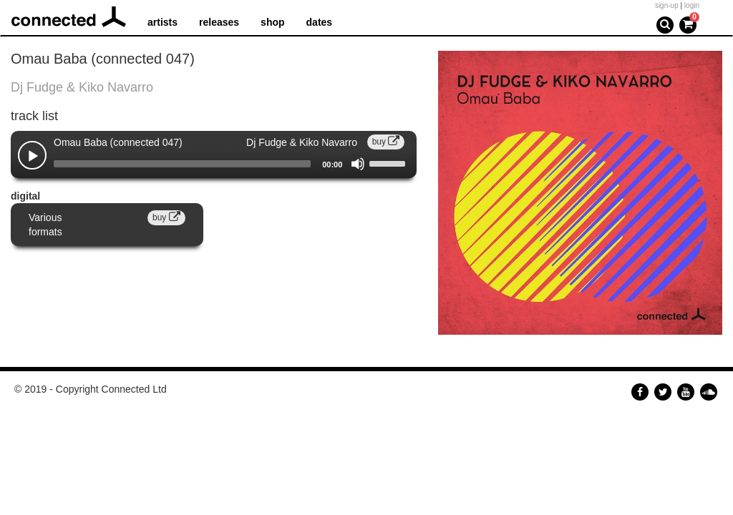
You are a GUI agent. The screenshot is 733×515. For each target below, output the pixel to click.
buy (386, 142)
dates (319, 22)
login (691, 5)
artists (162, 22)
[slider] (182, 163)
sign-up (667, 5)
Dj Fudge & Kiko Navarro (82, 87)
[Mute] (358, 164)
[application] (214, 163)
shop (272, 22)
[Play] (33, 156)
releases (219, 22)
